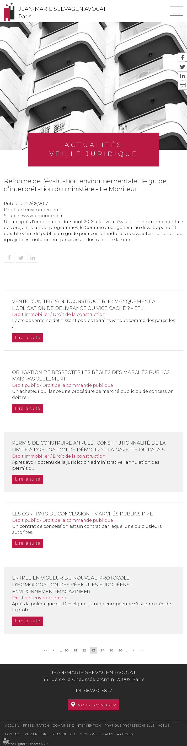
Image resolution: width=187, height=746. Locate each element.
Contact (13, 734)
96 (120, 650)
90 (66, 650)
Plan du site (64, 734)
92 (84, 650)
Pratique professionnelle (129, 725)
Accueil (12, 725)
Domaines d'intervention (77, 725)
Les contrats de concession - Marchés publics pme (82, 514)
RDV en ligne (37, 734)
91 (75, 650)
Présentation (36, 725)
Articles (125, 734)
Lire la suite (119, 239)
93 (93, 650)
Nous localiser (97, 705)
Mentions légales (96, 734)
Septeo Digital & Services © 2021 (27, 744)
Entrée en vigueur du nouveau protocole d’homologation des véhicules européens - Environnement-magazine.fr (72, 584)
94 (102, 650)
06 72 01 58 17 (98, 690)
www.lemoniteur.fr (42, 215)
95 (111, 650)
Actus (163, 725)
